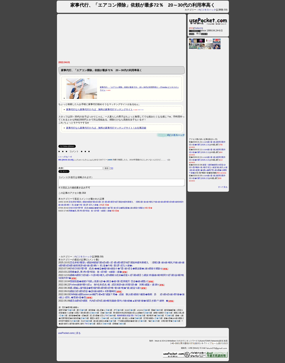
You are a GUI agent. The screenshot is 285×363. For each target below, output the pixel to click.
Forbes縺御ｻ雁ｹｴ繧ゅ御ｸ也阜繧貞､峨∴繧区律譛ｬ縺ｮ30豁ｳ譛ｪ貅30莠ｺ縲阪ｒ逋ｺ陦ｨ (114, 286)
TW (106, 317)
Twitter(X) (198, 28)
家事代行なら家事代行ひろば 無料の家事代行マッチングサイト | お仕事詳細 (106, 128)
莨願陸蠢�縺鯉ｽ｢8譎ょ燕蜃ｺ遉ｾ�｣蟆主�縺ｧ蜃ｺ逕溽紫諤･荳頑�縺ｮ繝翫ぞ (109, 282)
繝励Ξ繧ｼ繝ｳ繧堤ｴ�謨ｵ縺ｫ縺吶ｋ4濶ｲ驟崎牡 (93, 292)
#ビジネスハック (207, 9)
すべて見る (222, 187)
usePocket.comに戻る (69, 334)
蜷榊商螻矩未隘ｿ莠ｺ (125, 317)
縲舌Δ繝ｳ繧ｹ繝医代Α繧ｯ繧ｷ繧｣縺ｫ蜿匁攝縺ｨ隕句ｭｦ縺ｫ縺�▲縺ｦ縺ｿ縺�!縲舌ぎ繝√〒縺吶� (119, 302)
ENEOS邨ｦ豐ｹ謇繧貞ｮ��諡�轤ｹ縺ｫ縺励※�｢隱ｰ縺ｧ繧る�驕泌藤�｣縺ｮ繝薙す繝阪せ (107, 209)
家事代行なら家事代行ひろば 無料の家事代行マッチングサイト (99, 109)
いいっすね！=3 (65, 157)
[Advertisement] (121, 38)
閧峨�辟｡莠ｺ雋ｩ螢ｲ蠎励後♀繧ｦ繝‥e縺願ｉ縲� (90, 212)
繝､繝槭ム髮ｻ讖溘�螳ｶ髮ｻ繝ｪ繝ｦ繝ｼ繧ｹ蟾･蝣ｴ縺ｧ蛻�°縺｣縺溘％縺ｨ (105, 289)
